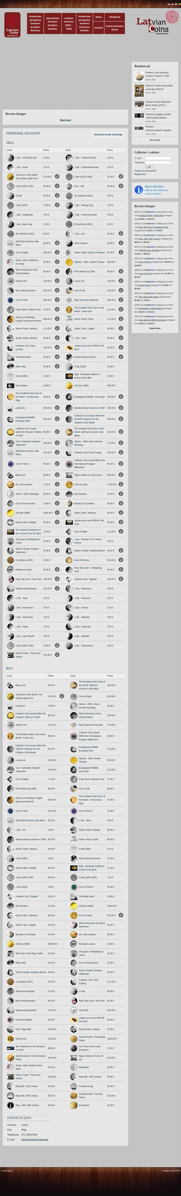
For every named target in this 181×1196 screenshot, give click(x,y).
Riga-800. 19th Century (27, 1096)
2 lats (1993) (80, 366)
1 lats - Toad (21, 598)
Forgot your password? (145, 171)
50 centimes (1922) (25, 233)
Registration (140, 174)
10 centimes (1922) (83, 195)
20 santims (84, 1105)
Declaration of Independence (151, 308)
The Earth (83, 1010)
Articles (98, 27)
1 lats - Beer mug (24, 224)
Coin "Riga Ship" (24, 1029)
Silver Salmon (80, 243)
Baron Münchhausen (25, 290)
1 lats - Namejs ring (83, 205)
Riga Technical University (86, 300)
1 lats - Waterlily (81, 617)
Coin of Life (79, 290)
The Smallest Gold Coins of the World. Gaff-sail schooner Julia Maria (89, 432)
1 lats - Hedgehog (24, 214)
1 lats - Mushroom (82, 588)
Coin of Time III (86, 887)
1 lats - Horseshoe (24, 607)
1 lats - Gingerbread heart (86, 167)
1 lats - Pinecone (82, 598)
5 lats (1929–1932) (25, 186)
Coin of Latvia (80, 484)
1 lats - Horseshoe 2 (83, 645)
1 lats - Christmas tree (26, 157)
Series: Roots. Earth (83, 319)
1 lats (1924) (22, 205)
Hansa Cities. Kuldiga (26, 522)
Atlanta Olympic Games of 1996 (89, 408)
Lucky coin (79, 281)
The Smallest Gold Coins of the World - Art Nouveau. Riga (29, 397)
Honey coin (21, 1039)
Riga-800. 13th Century (27, 1086)
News (99, 17)
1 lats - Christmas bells (85, 157)
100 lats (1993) (81, 385)
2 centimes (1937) (24, 560)
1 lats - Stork (80, 338)
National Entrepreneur (26, 588)
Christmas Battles (24, 1020)
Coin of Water (80, 531)
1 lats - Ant (79, 233)
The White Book (23, 357)
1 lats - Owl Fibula (24, 617)
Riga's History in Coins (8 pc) (88, 475)
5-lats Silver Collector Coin (28, 309)
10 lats (19, 195)
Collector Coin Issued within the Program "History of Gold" (29, 432)
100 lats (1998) (23, 513)
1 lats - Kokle (22, 167)
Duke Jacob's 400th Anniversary (153, 320)
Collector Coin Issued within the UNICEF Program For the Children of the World (89, 419)
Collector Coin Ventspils (149, 250)
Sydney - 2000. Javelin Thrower (89, 262)
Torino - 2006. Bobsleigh (27, 494)
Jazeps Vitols (144, 285)
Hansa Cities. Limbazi (89, 1029)
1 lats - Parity (22, 626)
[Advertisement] (33, 75)
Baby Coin (20, 475)
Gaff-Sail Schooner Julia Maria (30, 820)
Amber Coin (21, 281)
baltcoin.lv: (151, 212)
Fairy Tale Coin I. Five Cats (28, 579)
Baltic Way (21, 366)
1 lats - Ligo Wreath (25, 636)
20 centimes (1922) (83, 224)
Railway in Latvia (24, 569)
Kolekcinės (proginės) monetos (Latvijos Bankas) (35, 23)
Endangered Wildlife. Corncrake (89, 397)
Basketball (84, 1067)
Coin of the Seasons (25, 503)
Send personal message (108, 134)
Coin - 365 (79, 186)
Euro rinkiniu (22, 385)
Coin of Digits (22, 252)
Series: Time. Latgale (84, 328)
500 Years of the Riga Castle (29, 953)
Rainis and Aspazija (25, 991)
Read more (65, 120)
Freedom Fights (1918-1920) (151, 215)
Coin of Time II (22, 464)
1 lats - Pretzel (81, 607)
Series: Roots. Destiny (26, 338)
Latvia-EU (20, 408)
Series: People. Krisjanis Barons (89, 550)
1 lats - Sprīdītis (81, 636)
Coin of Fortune (81, 560)
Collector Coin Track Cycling (87, 452)
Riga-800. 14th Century (90, 1077)
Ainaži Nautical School (85, 357)
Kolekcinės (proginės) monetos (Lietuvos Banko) (84, 23)
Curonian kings (86, 1086)
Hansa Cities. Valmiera (85, 513)
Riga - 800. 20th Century (27, 1105)
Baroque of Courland (84, 503)
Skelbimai (114, 17)
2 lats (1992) (22, 376)
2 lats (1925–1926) (83, 176)
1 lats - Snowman (82, 626)
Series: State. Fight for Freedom (89, 252)
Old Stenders (80, 494)
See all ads (155, 140)
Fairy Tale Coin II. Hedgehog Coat (153, 227)
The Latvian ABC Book (148, 297)
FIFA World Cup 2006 (84, 271)
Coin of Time (22, 300)
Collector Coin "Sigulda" (85, 579)
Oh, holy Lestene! (24, 484)
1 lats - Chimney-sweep (85, 214)
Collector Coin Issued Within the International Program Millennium (89, 464)
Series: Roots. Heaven (26, 328)
